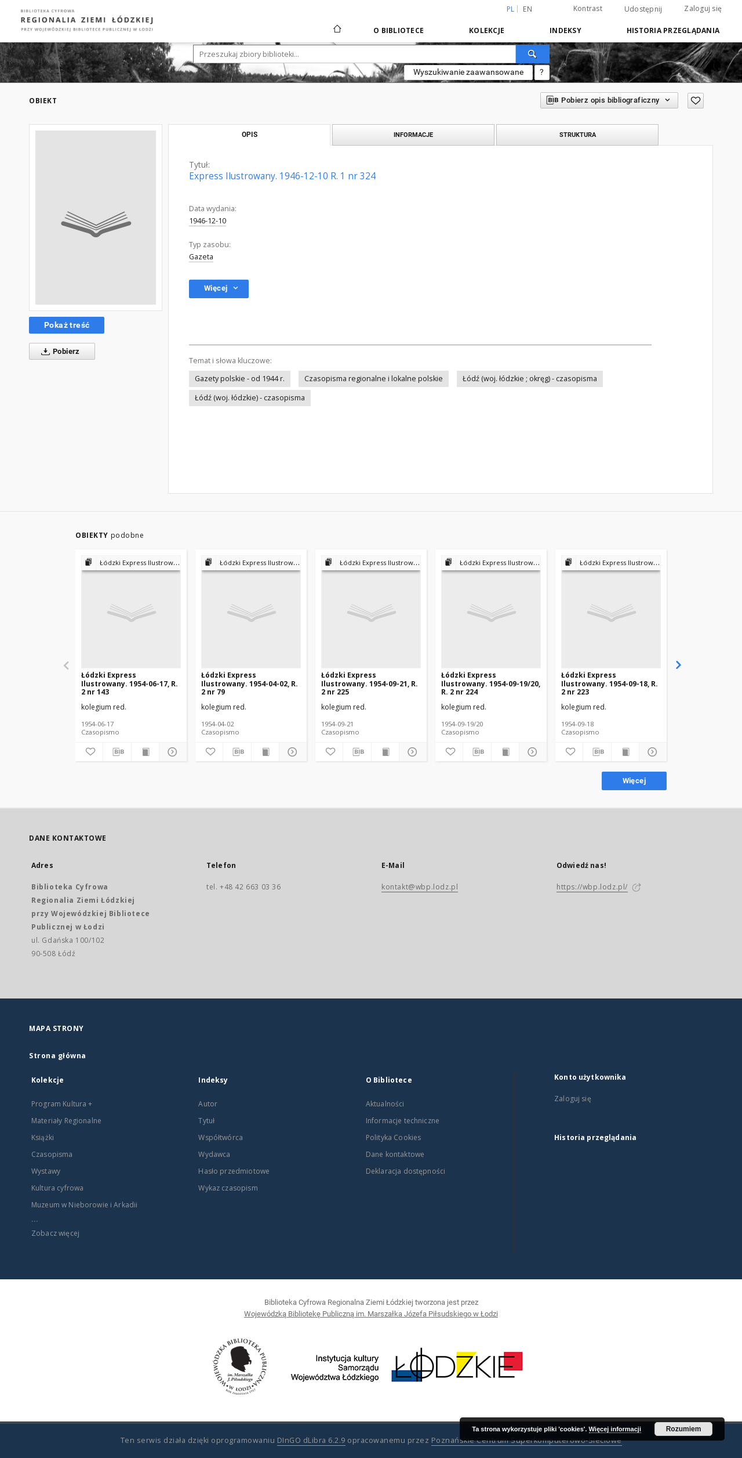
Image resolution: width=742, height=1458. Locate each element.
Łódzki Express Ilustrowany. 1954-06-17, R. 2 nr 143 (129, 683)
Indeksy (565, 30)
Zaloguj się (703, 8)
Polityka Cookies (393, 1137)
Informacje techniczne (402, 1121)
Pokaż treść (66, 325)
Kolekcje (486, 30)
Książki (42, 1137)
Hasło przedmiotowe (234, 1171)
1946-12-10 (207, 221)
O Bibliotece (398, 30)
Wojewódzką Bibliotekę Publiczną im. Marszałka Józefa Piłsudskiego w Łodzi (371, 1313)
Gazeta (201, 257)
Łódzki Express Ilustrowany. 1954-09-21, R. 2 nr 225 (369, 683)
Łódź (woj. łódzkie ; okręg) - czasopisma (530, 379)
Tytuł (206, 1121)
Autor (207, 1104)
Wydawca (214, 1154)
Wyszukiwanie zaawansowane (468, 72)
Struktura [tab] (577, 135)
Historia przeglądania (673, 30)
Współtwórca (220, 1137)
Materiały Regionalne (66, 1121)
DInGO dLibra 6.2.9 (311, 1440)
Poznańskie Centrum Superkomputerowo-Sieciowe (526, 1440)
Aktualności (385, 1104)
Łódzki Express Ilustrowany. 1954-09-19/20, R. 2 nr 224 (490, 683)
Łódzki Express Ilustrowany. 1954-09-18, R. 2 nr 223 (609, 683)
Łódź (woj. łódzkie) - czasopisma (250, 398)
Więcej (634, 780)
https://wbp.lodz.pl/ (592, 887)
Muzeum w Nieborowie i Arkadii (84, 1205)
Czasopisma (52, 1154)
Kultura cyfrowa (57, 1188)
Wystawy (45, 1171)
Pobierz (58, 351)
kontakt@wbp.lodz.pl (419, 887)
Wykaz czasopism (227, 1188)
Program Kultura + (62, 1104)
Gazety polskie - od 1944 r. (240, 379)
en (527, 9)
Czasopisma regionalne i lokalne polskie (373, 379)
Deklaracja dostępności (405, 1171)
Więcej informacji (615, 1429)
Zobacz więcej (55, 1233)
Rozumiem (683, 1429)
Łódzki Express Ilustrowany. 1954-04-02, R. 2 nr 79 (249, 683)
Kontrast (587, 8)
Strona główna (57, 1056)
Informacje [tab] (413, 135)
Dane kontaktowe (395, 1154)
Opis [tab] (249, 135)
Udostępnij (643, 9)
